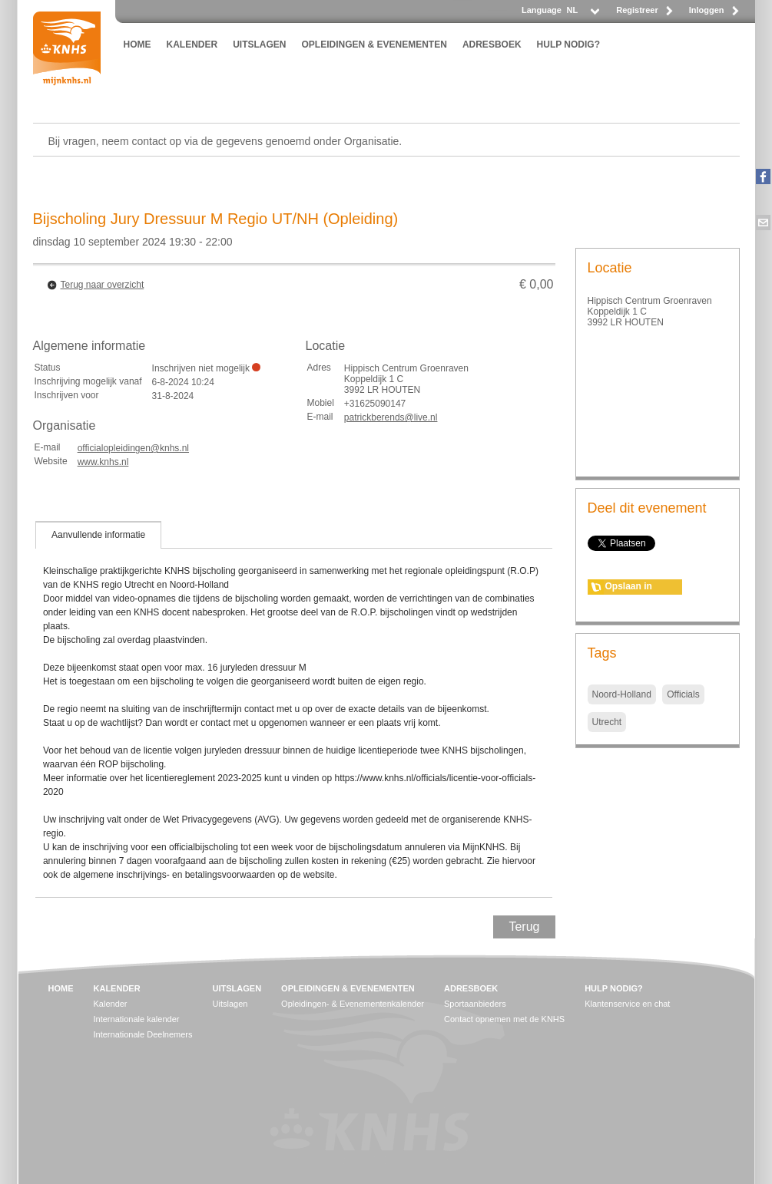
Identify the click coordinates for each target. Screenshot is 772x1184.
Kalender (111, 1003)
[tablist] (294, 709)
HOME (137, 44)
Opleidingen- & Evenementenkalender (352, 1003)
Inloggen (706, 10)
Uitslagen (230, 1003)
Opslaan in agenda (628, 588)
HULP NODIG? (568, 44)
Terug (524, 926)
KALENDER (192, 44)
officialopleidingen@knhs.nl (133, 448)
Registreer (637, 10)
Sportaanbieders (475, 1003)
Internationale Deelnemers (143, 1034)
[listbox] (582, 14)
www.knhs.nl (103, 462)
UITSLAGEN (259, 44)
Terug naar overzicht (102, 284)
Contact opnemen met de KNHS (504, 1019)
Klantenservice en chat (627, 1003)
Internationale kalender (137, 1019)
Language (542, 10)
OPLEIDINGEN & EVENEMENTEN (374, 44)
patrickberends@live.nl (391, 417)
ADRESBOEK (492, 44)
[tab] (98, 535)
